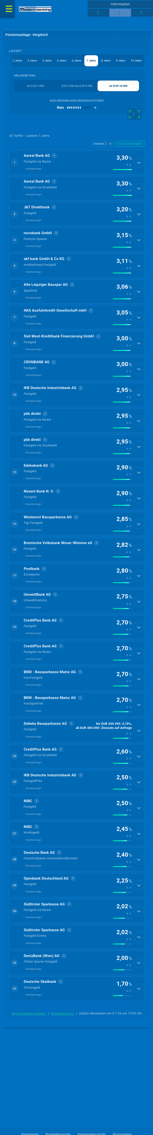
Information (120, 4)
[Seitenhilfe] (142, 13)
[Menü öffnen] (7, 8)
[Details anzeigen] (138, 163)
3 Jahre (32, 60)
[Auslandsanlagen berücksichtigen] (77, 108)
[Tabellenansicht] (98, 13)
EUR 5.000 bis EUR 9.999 (76, 86)
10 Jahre (136, 60)
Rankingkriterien (62, 1056)
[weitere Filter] (134, 114)
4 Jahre (47, 60)
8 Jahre (106, 60)
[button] (76, 163)
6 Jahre (76, 60)
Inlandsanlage (33, 170)
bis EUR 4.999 (35, 86)
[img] (122, 225)
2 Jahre (17, 60)
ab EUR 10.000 (118, 86)
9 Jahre (121, 60)
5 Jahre (61, 60)
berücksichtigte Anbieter (29, 1056)
